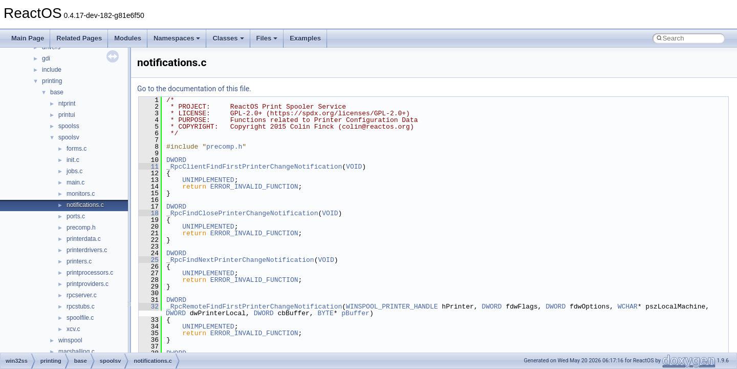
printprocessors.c (90, 272)
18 (149, 213)
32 (149, 306)
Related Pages (79, 38)
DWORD (176, 160)
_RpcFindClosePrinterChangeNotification (242, 213)
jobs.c (74, 171)
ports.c (76, 216)
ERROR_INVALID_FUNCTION (254, 186)
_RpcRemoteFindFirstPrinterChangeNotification (254, 306)
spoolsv (68, 137)
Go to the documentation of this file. (194, 89)
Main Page (27, 38)
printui (66, 114)
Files (267, 38)
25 (149, 259)
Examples (305, 38)
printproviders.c (88, 284)
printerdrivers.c (87, 250)
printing (52, 81)
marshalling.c (76, 351)
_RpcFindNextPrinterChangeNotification (240, 259)
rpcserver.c (82, 295)
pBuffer (355, 313)
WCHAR (628, 306)
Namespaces (177, 38)
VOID (354, 166)
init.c (73, 159)
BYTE (325, 313)
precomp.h (81, 227)
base (56, 92)
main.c (75, 182)
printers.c (79, 261)
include (51, 69)
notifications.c (85, 205)
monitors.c (81, 193)
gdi (46, 58)
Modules (127, 38)
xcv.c (73, 329)
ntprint (66, 103)
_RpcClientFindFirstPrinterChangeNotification (254, 166)
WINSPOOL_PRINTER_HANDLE (392, 306)
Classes (228, 38)
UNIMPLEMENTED (208, 179)
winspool (70, 340)
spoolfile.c (80, 317)
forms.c (76, 148)
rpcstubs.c (81, 306)
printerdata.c (84, 238)
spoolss (68, 126)
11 (149, 166)
